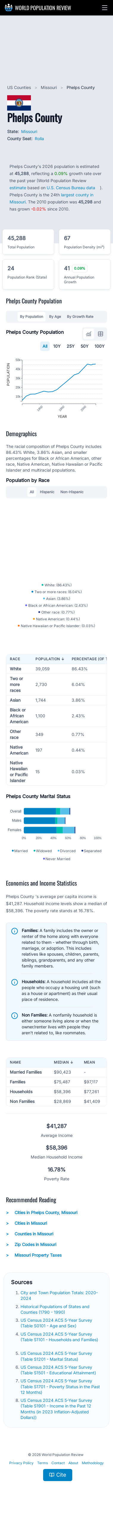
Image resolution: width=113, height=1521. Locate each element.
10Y (57, 346)
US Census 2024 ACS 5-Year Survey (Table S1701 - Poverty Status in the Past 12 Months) (60, 1392)
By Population (31, 316)
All (45, 346)
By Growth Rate (80, 316)
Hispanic (47, 494)
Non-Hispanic (72, 494)
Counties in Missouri (29, 1239)
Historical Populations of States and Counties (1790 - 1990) (55, 1314)
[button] (105, 7)
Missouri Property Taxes (34, 1261)
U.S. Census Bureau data (71, 187)
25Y (71, 346)
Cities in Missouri (26, 1229)
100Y (100, 346)
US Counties (19, 87)
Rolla (39, 138)
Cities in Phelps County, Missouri (41, 1218)
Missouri (49, 87)
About (73, 1468)
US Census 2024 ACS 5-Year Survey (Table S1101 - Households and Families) (59, 1342)
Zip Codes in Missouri (31, 1250)
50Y (85, 346)
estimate (18, 187)
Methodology (93, 1468)
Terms (42, 1468)
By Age (55, 316)
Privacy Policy (21, 1468)
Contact (58, 1468)
